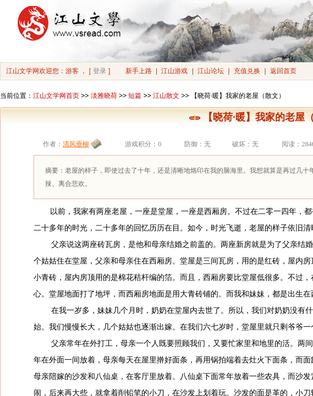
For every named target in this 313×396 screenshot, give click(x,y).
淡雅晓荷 (104, 96)
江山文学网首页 (56, 96)
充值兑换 (247, 71)
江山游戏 (174, 71)
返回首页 (283, 71)
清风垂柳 (76, 144)
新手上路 (138, 71)
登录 (99, 71)
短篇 (134, 96)
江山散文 (166, 96)
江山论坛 (210, 71)
